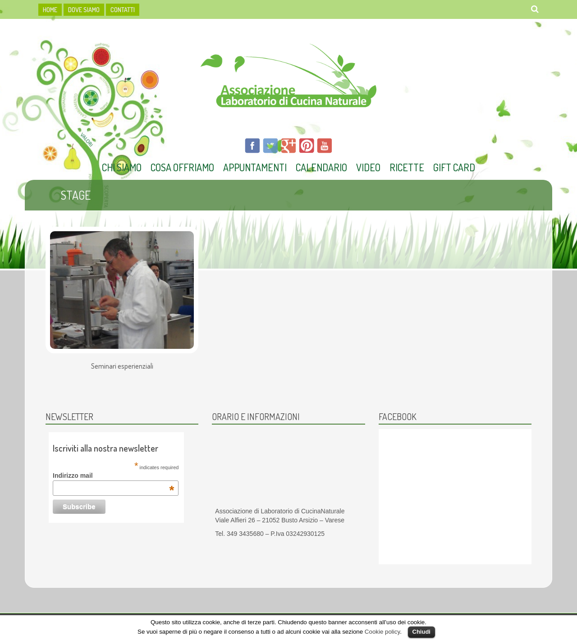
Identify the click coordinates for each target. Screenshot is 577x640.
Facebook (398, 416)
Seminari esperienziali (122, 366)
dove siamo (84, 10)
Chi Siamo (122, 167)
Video (368, 167)
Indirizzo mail (113, 475)
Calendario (321, 167)
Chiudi (421, 631)
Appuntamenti (255, 167)
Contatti (122, 10)
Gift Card (454, 167)
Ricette (406, 167)
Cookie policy (382, 631)
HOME (50, 10)
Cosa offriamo (182, 167)
